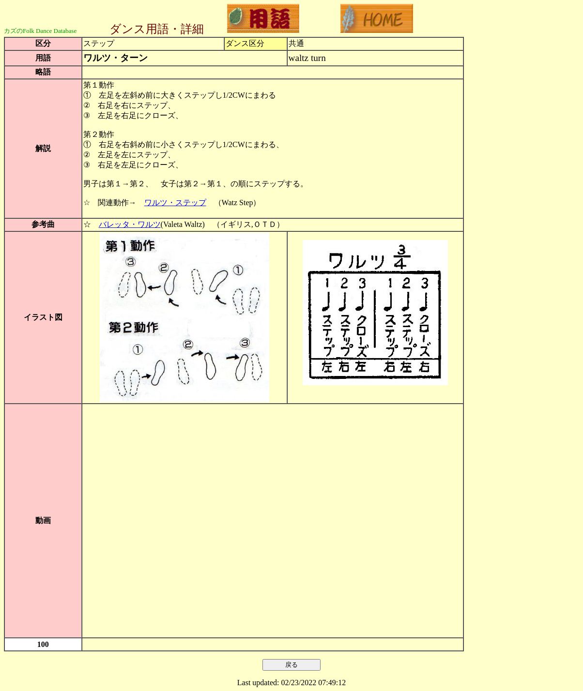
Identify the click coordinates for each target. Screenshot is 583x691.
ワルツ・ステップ (175, 202)
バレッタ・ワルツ (130, 224)
